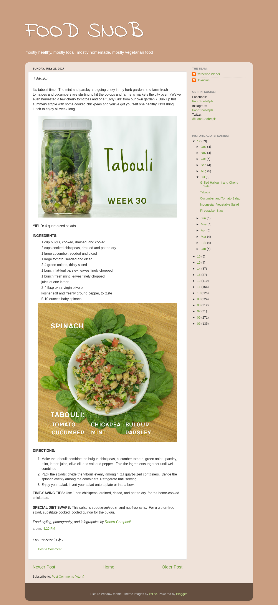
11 (199, 287)
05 (199, 323)
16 (199, 256)
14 (199, 268)
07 (199, 311)
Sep (204, 165)
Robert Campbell (118, 522)
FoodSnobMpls (202, 101)
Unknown (203, 80)
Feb (204, 242)
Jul (203, 177)
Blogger (181, 594)
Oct (204, 159)
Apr (204, 230)
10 (199, 293)
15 (199, 262)
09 (199, 299)
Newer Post (44, 567)
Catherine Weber (208, 74)
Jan (204, 249)
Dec (204, 146)
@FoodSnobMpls (204, 119)
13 (199, 274)
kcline (153, 594)
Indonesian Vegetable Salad (219, 204)
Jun (204, 218)
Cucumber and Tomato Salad (220, 198)
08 (199, 305)
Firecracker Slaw (211, 210)
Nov (204, 153)
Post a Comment (49, 549)
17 (199, 141)
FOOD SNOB (84, 31)
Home (108, 567)
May (204, 224)
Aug (204, 171)
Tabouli (205, 192)
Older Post (172, 567)
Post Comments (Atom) (68, 576)
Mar (204, 236)
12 (199, 281)
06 (199, 317)
